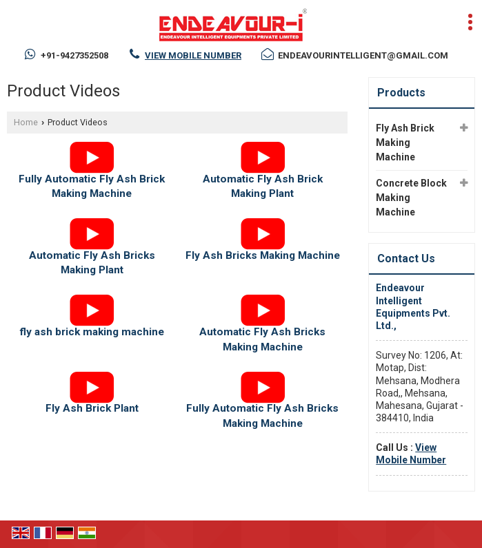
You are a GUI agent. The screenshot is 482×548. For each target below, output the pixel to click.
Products (401, 92)
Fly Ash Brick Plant (92, 408)
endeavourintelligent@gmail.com (363, 55)
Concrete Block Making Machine (411, 198)
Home (26, 122)
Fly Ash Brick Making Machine (405, 142)
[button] (193, 55)
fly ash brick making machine (92, 332)
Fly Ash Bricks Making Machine (262, 255)
